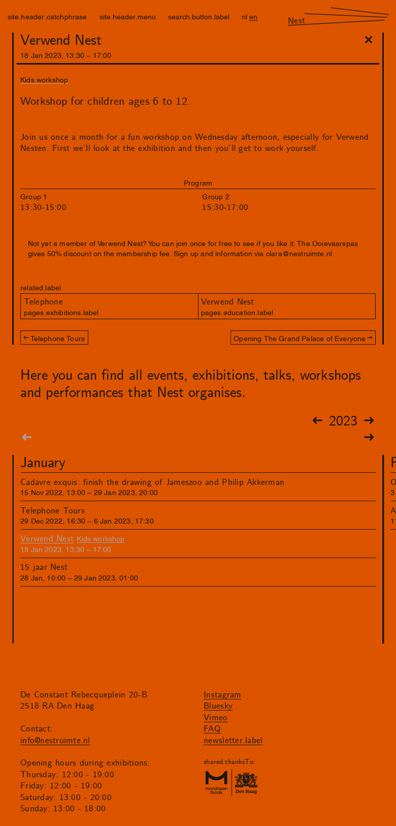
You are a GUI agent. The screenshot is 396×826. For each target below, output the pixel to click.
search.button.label (198, 16)
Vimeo (215, 717)
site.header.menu (128, 16)
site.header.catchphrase (47, 16)
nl (244, 16)
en (253, 16)
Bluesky (218, 706)
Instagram (222, 694)
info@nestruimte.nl (55, 740)
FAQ (212, 729)
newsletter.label (233, 740)
